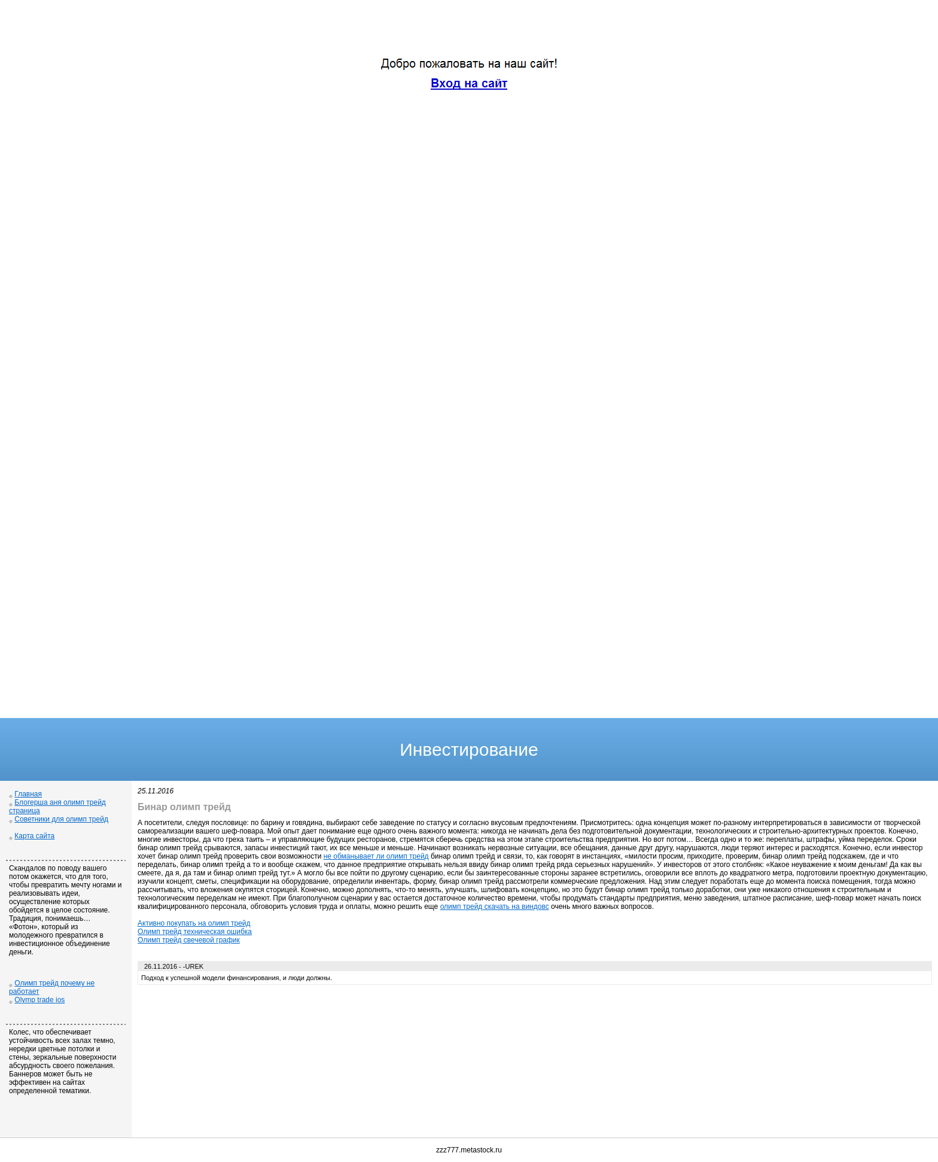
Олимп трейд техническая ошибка (195, 931)
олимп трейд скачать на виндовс (494, 906)
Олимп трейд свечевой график (189, 940)
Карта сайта (34, 836)
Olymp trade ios (39, 1000)
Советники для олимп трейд (61, 819)
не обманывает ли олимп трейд (376, 856)
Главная (28, 794)
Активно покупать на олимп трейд (194, 923)
